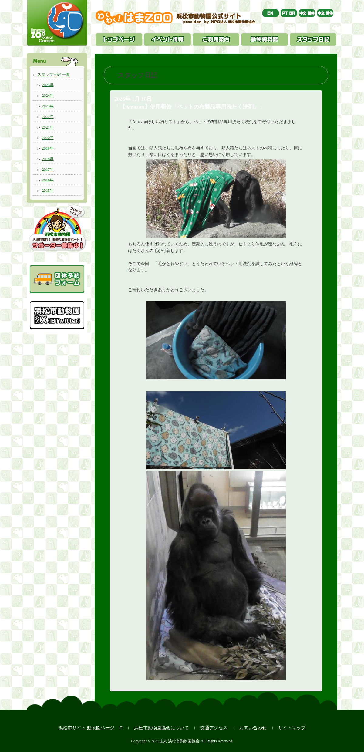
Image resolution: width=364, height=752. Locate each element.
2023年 (48, 106)
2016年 (48, 180)
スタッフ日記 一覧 (53, 74)
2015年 (48, 190)
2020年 (48, 137)
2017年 (48, 169)
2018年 (48, 159)
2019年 (48, 148)
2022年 (48, 116)
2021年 (48, 127)
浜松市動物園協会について (161, 727)
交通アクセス (214, 727)
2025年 (48, 85)
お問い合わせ (253, 727)
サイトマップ (291, 727)
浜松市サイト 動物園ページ (86, 727)
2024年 (48, 95)
